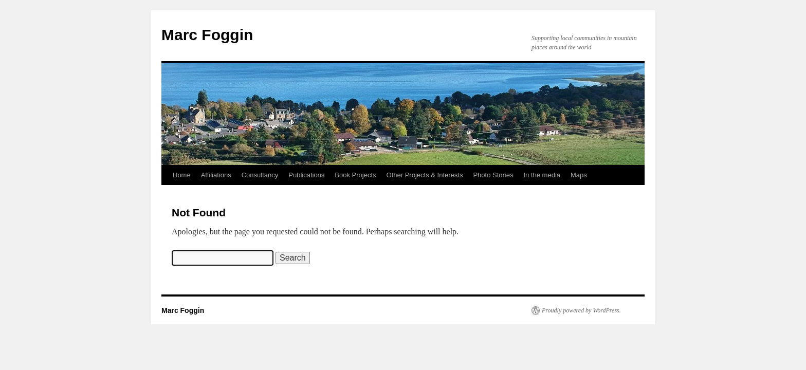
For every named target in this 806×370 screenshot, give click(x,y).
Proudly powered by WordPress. (581, 310)
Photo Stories (493, 175)
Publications (306, 175)
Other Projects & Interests (425, 175)
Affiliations (216, 175)
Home (182, 175)
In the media (541, 175)
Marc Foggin (207, 34)
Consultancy (260, 175)
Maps (579, 175)
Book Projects (355, 175)
